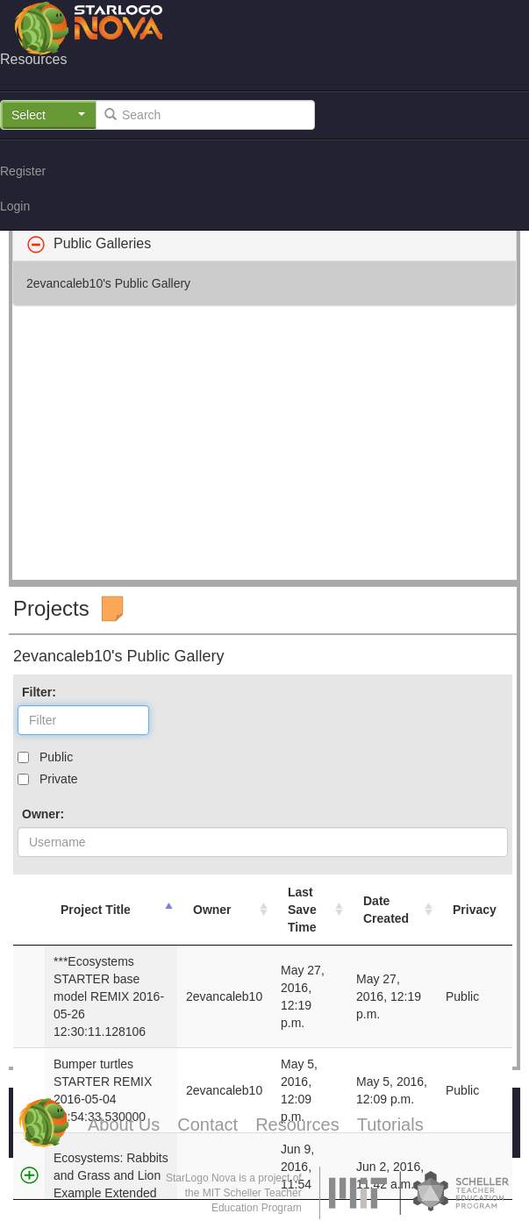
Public (56, 757)
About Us (124, 1124)
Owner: (43, 814)
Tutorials (390, 1124)
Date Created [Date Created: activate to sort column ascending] (386, 909)
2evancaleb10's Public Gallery (108, 283)
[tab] (264, 244)
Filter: (39, 692)
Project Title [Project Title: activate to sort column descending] (96, 910)
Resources (297, 1124)
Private (58, 779)
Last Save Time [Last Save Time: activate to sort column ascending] (302, 909)
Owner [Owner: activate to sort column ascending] (212, 910)
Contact (207, 1124)
